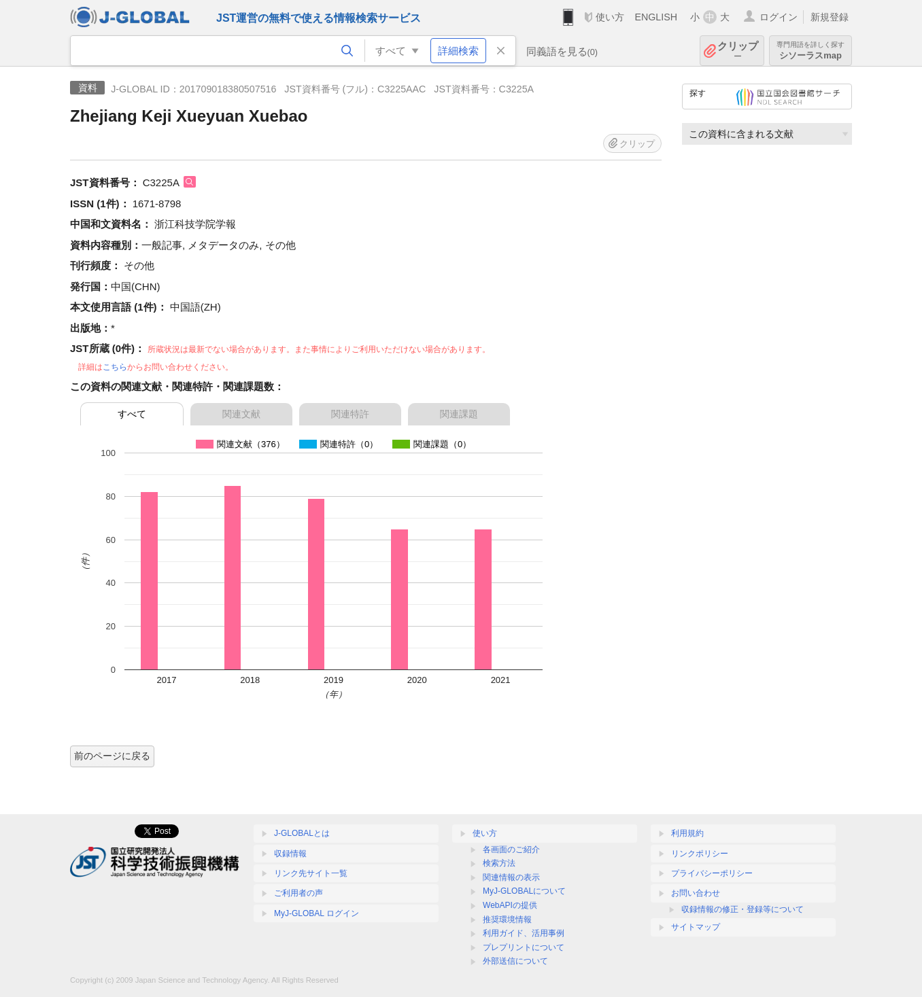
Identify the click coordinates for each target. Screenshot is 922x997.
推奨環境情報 (507, 919)
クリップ (737, 50)
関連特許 (350, 413)
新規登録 (829, 17)
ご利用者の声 (298, 893)
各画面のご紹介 (511, 849)
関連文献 (241, 413)
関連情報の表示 (511, 877)
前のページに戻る (112, 755)
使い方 (610, 17)
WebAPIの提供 (510, 905)
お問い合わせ (695, 893)
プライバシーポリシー (712, 873)
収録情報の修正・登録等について (742, 909)
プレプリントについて (523, 947)
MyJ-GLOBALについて (524, 891)
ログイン (778, 17)
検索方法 (499, 863)
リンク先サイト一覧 (310, 873)
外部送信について (515, 961)
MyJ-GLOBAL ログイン (316, 913)
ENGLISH (655, 17)
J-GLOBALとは (302, 833)
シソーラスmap (810, 50)
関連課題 (459, 413)
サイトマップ (695, 927)
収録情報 (290, 853)
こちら (115, 367)
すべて (132, 413)
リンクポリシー (699, 853)
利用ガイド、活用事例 (523, 933)
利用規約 (687, 833)
